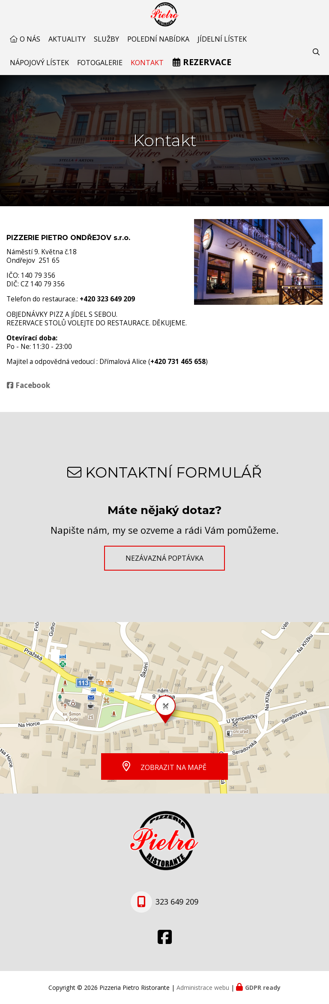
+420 (107, 304)
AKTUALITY (67, 44)
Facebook (32, 391)
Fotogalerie (100, 68)
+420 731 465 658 (178, 367)
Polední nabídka (158, 44)
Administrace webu (202, 987)
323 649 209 (177, 902)
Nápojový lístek (39, 68)
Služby (106, 44)
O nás (30, 44)
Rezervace (207, 67)
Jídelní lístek (222, 44)
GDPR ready (263, 987)
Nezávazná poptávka (164, 558)
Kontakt (147, 68)
